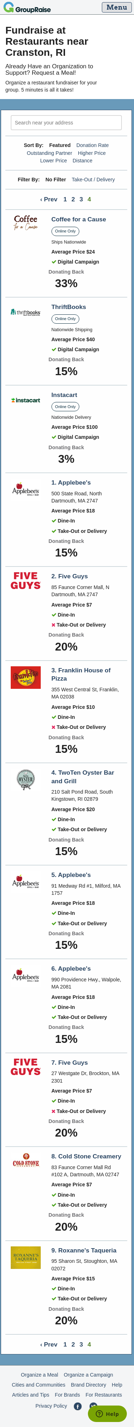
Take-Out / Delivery (93, 179)
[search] (66, 123)
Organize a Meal (39, 1375)
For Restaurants (104, 1395)
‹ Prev (48, 199)
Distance (82, 160)
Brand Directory (88, 1385)
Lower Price (53, 160)
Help (117, 1385)
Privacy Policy (51, 1406)
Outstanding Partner (49, 153)
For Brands (67, 1395)
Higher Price (92, 153)
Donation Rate (92, 145)
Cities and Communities (38, 1385)
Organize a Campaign (88, 1375)
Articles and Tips (30, 1395)
